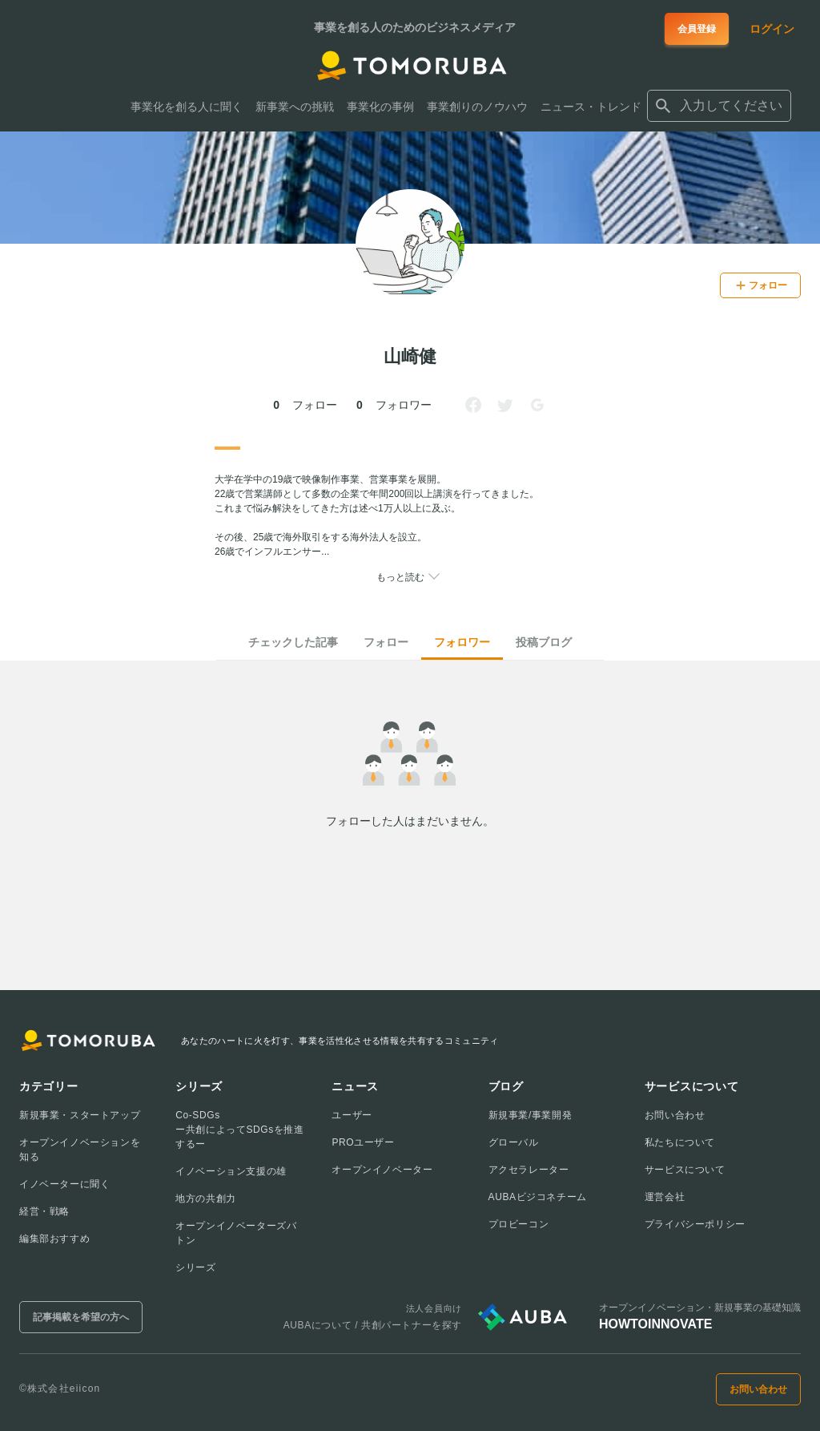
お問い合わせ (675, 1115)
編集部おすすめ (54, 1238)
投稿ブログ (544, 642)
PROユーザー (363, 1142)
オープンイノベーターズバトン (235, 1233)
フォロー (386, 642)
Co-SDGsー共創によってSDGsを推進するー (239, 1130)
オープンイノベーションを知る (79, 1149)
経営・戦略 (44, 1211)
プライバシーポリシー (695, 1224)
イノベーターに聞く (64, 1184)
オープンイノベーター (382, 1169)
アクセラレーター (528, 1169)
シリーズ (195, 1267)
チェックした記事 (293, 642)
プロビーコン (518, 1224)
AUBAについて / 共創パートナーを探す (372, 1325)
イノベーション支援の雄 (231, 1171)
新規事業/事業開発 (530, 1115)
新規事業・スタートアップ (79, 1115)
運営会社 (665, 1197)
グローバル (513, 1142)
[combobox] (719, 106)
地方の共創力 (205, 1198)
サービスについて (685, 1169)
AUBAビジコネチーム (537, 1197)
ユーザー (352, 1115)
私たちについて (680, 1142)
